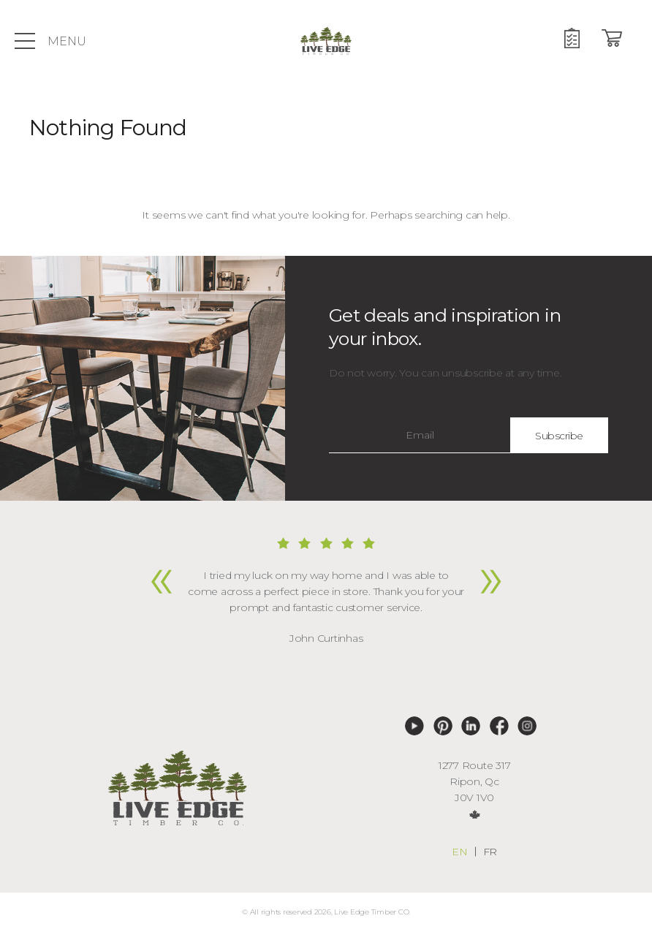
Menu (50, 41)
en (460, 851)
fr (490, 851)
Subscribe (559, 435)
